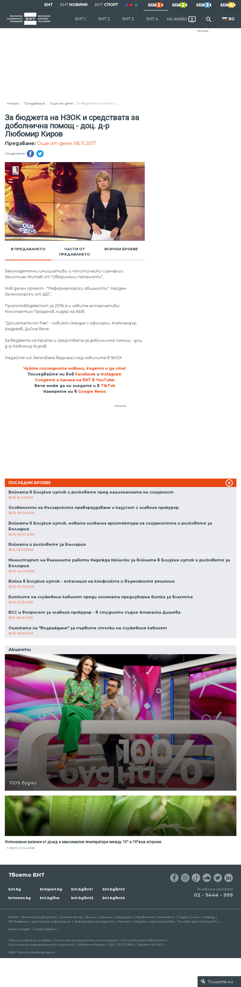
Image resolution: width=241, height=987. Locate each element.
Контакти (166, 917)
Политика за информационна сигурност (41, 944)
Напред (209, 917)
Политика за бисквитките (144, 940)
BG (232, 19)
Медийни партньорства (154, 921)
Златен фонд (71, 917)
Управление (144, 917)
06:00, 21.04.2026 (22, 848)
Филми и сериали (98, 917)
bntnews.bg (19, 898)
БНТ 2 (104, 19)
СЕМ (111, 944)
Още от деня (61, 103)
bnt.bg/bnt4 (114, 898)
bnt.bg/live (50, 898)
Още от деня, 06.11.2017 (66, 143)
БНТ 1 (80, 19)
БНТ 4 (152, 19)
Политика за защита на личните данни (86, 940)
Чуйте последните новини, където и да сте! (74, 368)
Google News (92, 391)
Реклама (202, 31)
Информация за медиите (94, 921)
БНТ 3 (128, 19)
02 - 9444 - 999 (213, 895)
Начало (13, 103)
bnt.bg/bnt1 (82, 889)
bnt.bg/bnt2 (82, 898)
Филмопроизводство (39, 917)
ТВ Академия (18, 921)
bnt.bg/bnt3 (114, 889)
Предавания (34, 103)
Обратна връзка (91, 944)
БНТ (48, 4)
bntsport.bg (51, 889)
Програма (123, 917)
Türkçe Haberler (45, 929)
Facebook (85, 374)
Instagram (111, 374)
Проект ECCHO (150, 944)
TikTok (108, 385)
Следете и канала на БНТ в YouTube (75, 380)
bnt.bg (14, 889)
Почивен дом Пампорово (197, 921)
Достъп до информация (51, 921)
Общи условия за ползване (29, 940)
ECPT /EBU (126, 944)
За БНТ (13, 917)
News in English (19, 929)
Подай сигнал (189, 917)
